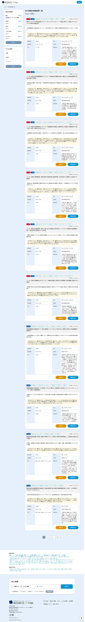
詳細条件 (49, 591)
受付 (57, 558)
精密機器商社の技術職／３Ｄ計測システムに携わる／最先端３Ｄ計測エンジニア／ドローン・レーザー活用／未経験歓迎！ (52, 389)
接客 (62, 556)
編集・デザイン (21, 564)
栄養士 (71, 561)
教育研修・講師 (30, 559)
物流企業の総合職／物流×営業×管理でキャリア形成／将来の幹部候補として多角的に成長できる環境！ (52, 437)
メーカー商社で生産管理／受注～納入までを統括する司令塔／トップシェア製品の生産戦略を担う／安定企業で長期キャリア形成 (51, 229)
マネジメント (46, 558)
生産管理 (33, 556)
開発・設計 (41, 563)
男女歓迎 (55, 569)
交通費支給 (33, 569)
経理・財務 (21, 561)
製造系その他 (64, 563)
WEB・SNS (45, 559)
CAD (68, 561)
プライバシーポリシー (13, 618)
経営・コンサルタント (46, 556)
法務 (16, 563)
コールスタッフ (70, 563)
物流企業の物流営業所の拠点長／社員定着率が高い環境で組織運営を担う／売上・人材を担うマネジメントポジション (51, 489)
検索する (14, 66)
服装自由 (66, 569)
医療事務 (65, 556)
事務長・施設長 (52, 558)
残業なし (44, 569)
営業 (68, 556)
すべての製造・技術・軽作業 (31, 563)
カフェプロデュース (70, 559)
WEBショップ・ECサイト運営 (36, 561)
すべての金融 (58, 556)
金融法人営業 (38, 556)
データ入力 (16, 564)
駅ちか (40, 569)
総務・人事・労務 (62, 559)
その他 (13, 563)
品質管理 (16, 561)
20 (57, 537)
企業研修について (47, 604)
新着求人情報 (53, 601)
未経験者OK (11, 569)
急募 (15, 569)
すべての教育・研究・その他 (14, 556)
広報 (10, 564)
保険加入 (37, 569)
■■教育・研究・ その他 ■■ (59, 555)
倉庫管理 (57, 559)
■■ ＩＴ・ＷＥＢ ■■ (13, 555)
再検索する (13, 42)
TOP (5, 7)
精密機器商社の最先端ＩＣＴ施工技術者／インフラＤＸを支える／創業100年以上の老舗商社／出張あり (52, 330)
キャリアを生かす (49, 569)
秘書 (12, 564)
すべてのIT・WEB (27, 561)
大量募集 (70, 569)
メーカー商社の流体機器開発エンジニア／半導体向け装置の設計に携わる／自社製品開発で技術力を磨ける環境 (51, 77)
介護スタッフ (11, 561)
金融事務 (55, 563)
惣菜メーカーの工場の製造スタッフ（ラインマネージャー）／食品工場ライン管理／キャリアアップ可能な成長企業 (51, 22)
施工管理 (45, 563)
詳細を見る (73, 64)
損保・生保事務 (50, 563)
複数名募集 (19, 569)
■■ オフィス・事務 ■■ (28, 555)
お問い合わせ (56, 604)
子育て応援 (15, 570)
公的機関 (11, 570)
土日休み (28, 569)
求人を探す (45, 601)
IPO (37, 563)
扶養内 (58, 569)
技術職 (10, 563)
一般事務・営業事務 (13, 558)
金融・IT (19, 558)
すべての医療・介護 (51, 559)
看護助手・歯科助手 (21, 563)
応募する (61, 64)
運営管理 (42, 558)
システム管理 (52, 556)
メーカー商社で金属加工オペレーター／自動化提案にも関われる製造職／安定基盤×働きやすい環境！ (52, 281)
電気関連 (59, 563)
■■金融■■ (21, 555)
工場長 (43, 561)
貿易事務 (47, 561)
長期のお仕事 (23, 569)
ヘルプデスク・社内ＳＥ (35, 558)
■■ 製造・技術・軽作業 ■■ (26, 556)
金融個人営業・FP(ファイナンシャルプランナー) (18, 559)
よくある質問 (64, 601)
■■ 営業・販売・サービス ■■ (40, 555)
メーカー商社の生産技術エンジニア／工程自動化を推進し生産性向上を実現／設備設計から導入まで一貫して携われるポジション (51, 127)
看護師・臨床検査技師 (38, 559)
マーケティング (52, 561)
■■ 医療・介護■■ (50, 555)
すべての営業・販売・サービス (61, 561)
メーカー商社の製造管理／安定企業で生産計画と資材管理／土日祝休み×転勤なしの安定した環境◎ (51, 178)
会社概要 (71, 601)
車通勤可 (62, 569)
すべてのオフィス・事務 (25, 558)
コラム (58, 601)
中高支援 (19, 570)
